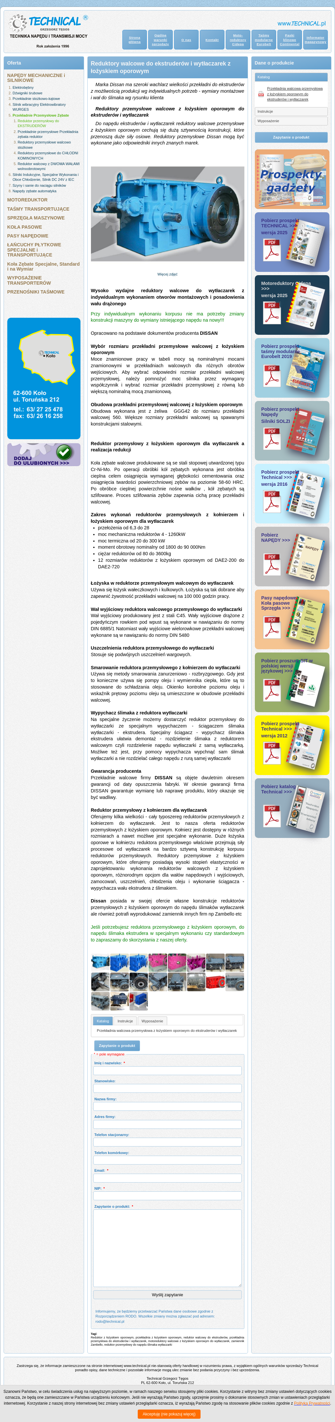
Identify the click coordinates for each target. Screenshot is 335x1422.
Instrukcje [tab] (265, 111)
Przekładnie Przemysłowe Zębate (41, 115)
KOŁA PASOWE (24, 227)
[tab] (103, 1020)
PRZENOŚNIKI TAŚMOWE (35, 291)
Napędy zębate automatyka (35, 191)
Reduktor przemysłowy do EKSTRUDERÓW (38, 123)
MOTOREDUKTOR (27, 199)
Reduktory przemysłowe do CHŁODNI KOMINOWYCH (48, 155)
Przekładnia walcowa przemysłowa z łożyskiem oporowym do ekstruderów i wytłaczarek (167, 1031)
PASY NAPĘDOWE (27, 235)
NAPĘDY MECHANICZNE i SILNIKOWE (36, 78)
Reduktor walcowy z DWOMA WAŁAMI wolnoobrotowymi (49, 166)
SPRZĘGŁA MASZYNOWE (36, 217)
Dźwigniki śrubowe (28, 93)
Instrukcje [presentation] (125, 1021)
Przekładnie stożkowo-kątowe (36, 99)
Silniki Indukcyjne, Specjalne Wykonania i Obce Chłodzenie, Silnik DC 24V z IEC (46, 177)
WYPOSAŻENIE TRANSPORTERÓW (29, 280)
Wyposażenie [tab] (268, 121)
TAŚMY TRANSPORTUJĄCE (38, 209)
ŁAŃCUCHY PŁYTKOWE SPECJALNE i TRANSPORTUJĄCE (34, 249)
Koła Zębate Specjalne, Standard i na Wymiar (43, 266)
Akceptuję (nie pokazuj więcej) (169, 1414)
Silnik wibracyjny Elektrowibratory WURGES (39, 107)
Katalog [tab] (263, 77)
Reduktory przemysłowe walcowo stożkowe (44, 144)
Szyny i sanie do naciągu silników (39, 185)
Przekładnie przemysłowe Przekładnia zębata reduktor (48, 134)
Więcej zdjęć (167, 274)
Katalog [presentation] (103, 1021)
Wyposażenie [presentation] (152, 1021)
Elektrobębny (23, 87)
